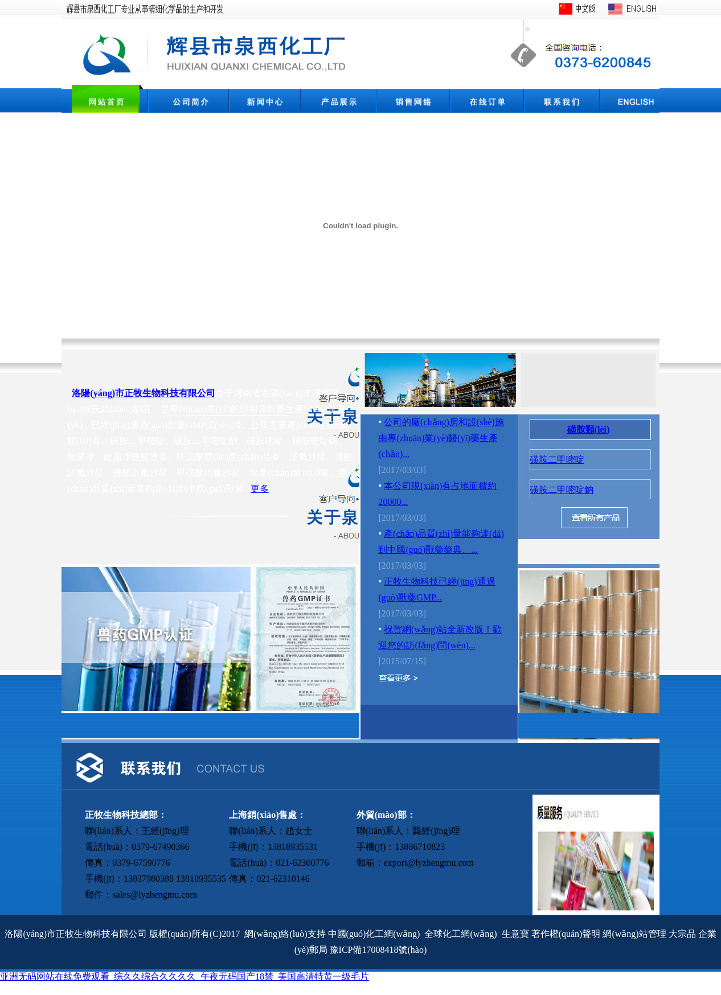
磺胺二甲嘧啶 (557, 459)
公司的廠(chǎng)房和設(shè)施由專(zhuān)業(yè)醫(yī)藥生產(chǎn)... (440, 438)
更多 (260, 489)
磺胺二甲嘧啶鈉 (561, 490)
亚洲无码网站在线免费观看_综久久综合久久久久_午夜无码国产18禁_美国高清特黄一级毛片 (184, 976)
